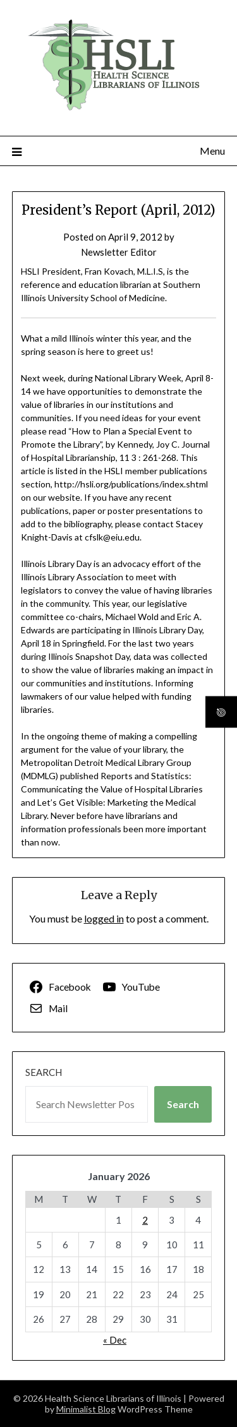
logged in (104, 918)
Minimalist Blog (86, 1409)
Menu (212, 151)
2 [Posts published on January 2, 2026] (145, 1220)
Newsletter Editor (119, 252)
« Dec (114, 1340)
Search (43, 1072)
